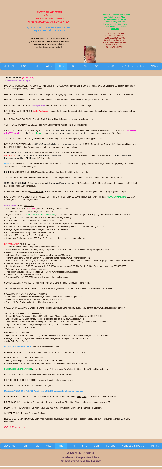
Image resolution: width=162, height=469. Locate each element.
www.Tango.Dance (57, 139)
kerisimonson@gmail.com (71, 297)
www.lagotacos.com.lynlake (45, 324)
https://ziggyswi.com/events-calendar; (104, 419)
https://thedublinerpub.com (96, 369)
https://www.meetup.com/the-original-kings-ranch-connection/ (50, 147)
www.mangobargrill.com (44, 385)
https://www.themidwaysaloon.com (75, 258)
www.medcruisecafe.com (48, 374)
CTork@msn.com (89, 100)
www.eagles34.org (63, 217)
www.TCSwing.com (117, 197)
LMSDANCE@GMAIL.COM (57, 27)
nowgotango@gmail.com (91, 139)
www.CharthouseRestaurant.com (110, 308)
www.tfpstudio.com (102, 94)
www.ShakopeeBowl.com (35, 413)
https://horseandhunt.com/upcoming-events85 (90, 402)
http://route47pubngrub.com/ (91, 226)
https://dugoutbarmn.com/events (44, 247)
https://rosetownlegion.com (101, 266)
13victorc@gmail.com (55, 288)
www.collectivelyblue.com (48, 347)
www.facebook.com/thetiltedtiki (65, 272)
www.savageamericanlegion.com (34, 229)
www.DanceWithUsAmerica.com (57, 125)
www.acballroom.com (83, 119)
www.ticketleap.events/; (70, 408)
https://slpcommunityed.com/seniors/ (26, 89)
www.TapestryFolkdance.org (54, 380)
